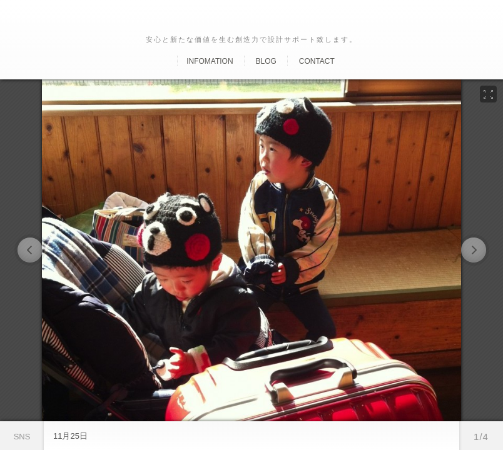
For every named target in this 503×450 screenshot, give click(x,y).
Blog (265, 61)
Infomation (209, 61)
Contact (317, 61)
